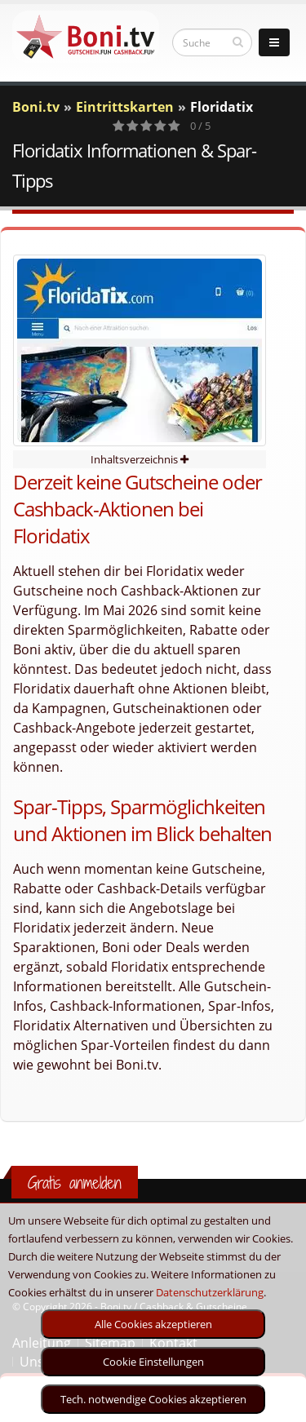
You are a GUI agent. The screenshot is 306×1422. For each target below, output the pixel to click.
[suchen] (238, 42)
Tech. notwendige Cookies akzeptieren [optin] (153, 1399)
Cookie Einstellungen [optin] (153, 1361)
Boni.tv (36, 107)
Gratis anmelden (75, 1182)
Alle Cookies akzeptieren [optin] (153, 1324)
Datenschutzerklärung (210, 1292)
